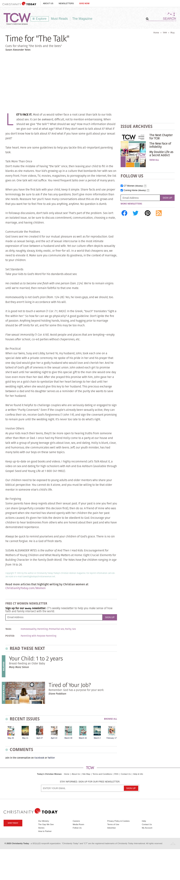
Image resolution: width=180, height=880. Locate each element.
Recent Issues (25, 718)
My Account (147, 828)
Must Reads (59, 18)
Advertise (111, 828)
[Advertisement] (90, 82)
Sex (74, 629)
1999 (165, 32)
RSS (116, 774)
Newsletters (66, 3)
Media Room (78, 824)
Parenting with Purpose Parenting (38, 636)
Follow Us (77, 828)
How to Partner (45, 831)
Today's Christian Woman (49, 774)
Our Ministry (43, 821)
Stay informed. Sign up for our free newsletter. (90, 782)
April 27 (39, 738)
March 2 (97, 738)
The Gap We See (46, 824)
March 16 (83, 738)
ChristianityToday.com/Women (25, 588)
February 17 (112, 738)
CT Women (133, 186)
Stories (41, 828)
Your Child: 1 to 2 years (36, 658)
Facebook (39, 757)
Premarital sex (56, 629)
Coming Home (135, 190)
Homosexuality (28, 629)
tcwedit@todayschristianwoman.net (38, 576)
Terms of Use (113, 824)
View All (154, 160)
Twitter (51, 757)
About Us (48, 3)
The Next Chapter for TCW (161, 136)
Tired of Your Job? (70, 685)
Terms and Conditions (102, 774)
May (172, 32)
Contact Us (126, 774)
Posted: (10, 636)
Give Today (13, 823)
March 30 (68, 738)
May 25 (11, 738)
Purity (68, 629)
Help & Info (138, 774)
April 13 (54, 738)
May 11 (25, 738)
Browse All (110, 719)
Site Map (86, 774)
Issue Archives (136, 126)
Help (144, 821)
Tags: (8, 629)
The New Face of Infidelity (160, 145)
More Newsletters (131, 204)
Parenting (42, 629)
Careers (76, 821)
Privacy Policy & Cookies (118, 821)
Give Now (84, 3)
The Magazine (82, 18)
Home (156, 32)
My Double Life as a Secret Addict (161, 153)
